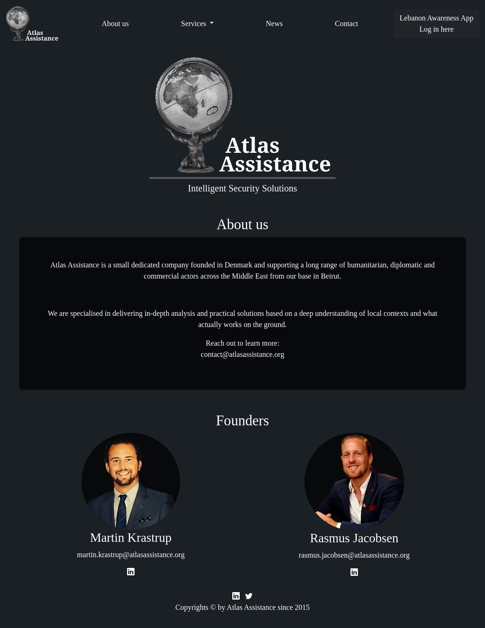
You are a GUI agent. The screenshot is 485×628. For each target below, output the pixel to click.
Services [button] (194, 23)
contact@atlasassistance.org (242, 354)
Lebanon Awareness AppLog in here (437, 23)
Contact (346, 23)
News (274, 23)
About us (115, 23)
